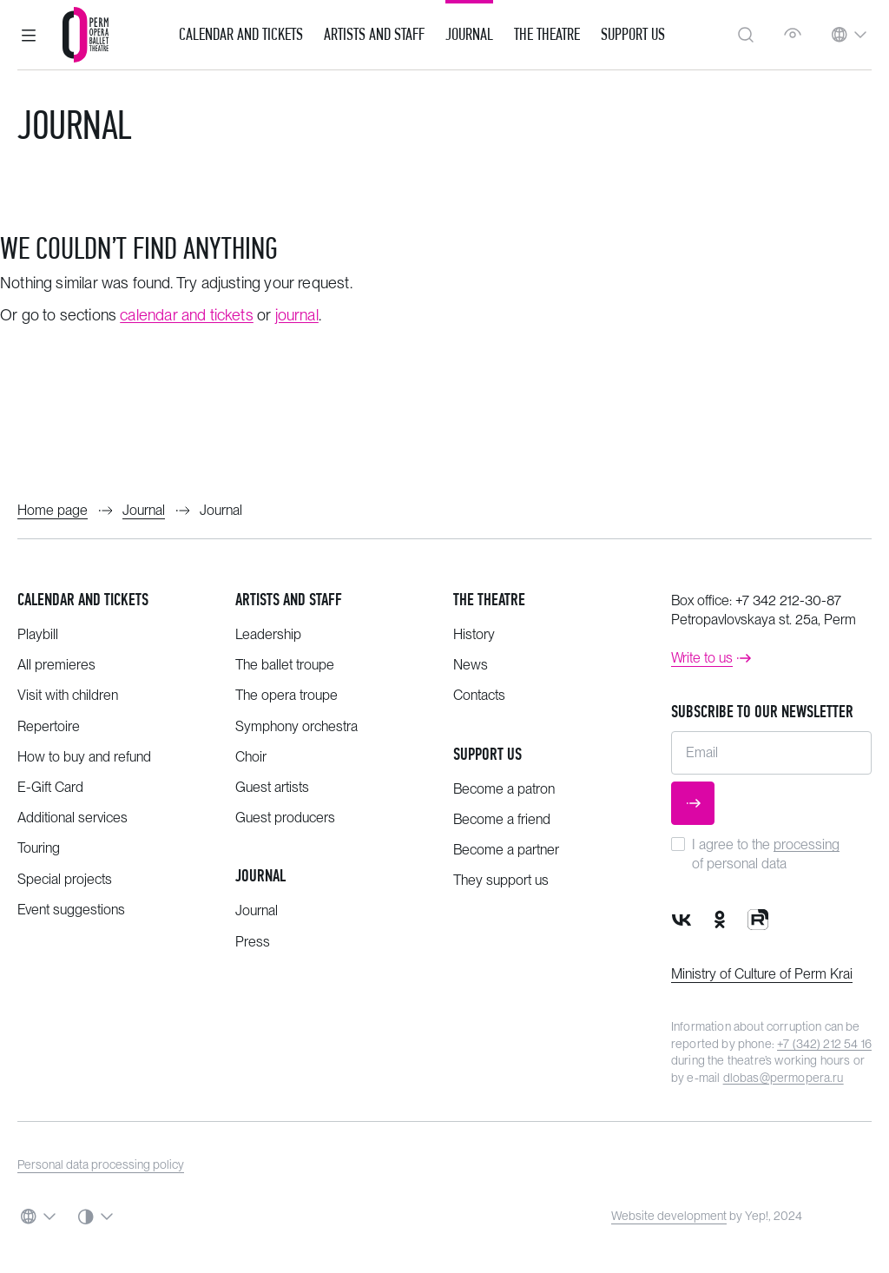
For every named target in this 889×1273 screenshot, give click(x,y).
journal (297, 315)
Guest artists (272, 787)
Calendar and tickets (82, 600)
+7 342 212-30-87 (788, 600)
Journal (469, 34)
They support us (501, 880)
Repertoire (48, 726)
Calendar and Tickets (241, 34)
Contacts (479, 695)
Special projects (64, 879)
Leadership (268, 634)
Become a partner (506, 849)
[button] (28, 34)
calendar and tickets (187, 315)
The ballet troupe (284, 664)
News (470, 664)
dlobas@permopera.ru (783, 1078)
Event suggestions (71, 909)
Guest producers (285, 817)
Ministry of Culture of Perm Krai (762, 974)
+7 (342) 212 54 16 (824, 1044)
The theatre (489, 600)
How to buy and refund (84, 757)
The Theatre (547, 34)
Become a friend (501, 819)
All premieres (56, 664)
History (474, 634)
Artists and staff (288, 600)
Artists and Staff (374, 34)
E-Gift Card (50, 787)
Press (252, 941)
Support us (633, 34)
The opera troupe (286, 695)
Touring (38, 848)
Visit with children (67, 695)
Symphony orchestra (296, 726)
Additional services (72, 817)
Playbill (37, 634)
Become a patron (504, 789)
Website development (669, 1216)
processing (807, 844)
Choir (251, 757)
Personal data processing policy (100, 1164)
